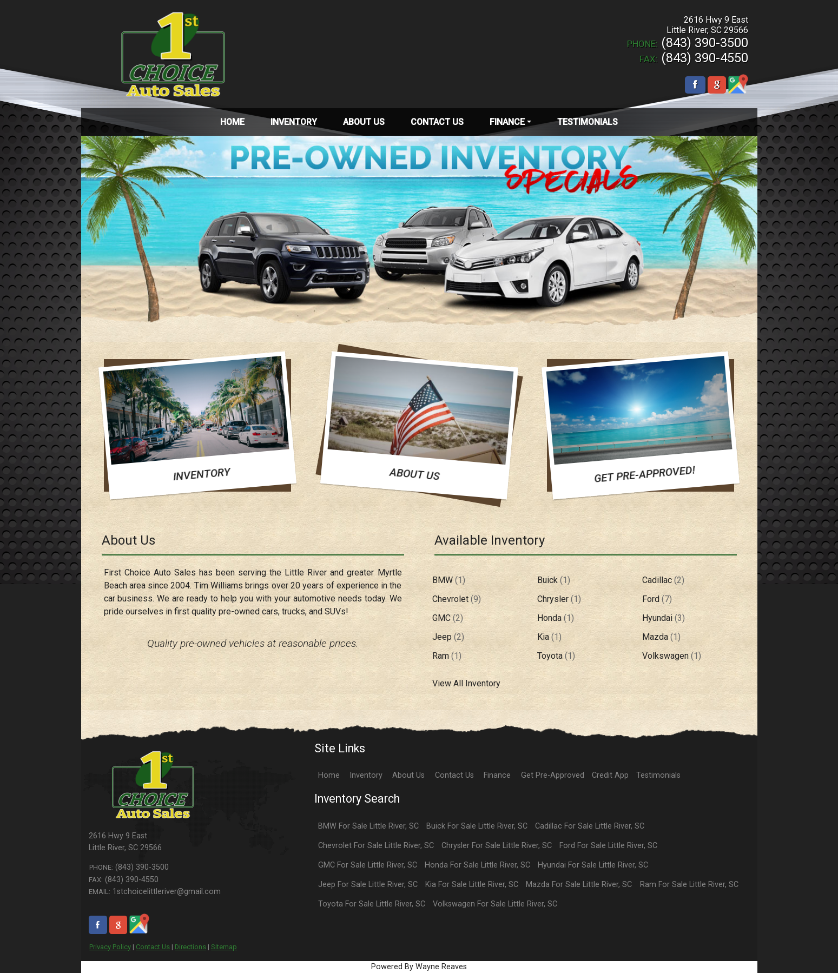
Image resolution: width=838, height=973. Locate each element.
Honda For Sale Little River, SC (477, 865)
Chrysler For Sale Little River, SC (496, 845)
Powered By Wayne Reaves (419, 966)
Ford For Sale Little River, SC (608, 845)
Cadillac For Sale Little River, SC (589, 826)
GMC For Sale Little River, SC (367, 865)
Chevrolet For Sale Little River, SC (376, 845)
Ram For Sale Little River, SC (689, 884)
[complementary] (805, 940)
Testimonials (658, 775)
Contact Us (153, 947)
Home (329, 775)
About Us (408, 775)
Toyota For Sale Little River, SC (371, 904)
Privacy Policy (110, 947)
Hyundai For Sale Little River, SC (593, 865)
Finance (497, 775)
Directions (190, 947)
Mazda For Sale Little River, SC (579, 884)
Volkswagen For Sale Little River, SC (495, 904)
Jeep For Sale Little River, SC (368, 884)
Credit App (610, 775)
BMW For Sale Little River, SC (368, 826)
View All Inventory (466, 683)
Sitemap (224, 947)
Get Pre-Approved (552, 775)
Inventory (365, 775)
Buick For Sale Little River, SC (476, 826)
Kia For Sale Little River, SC (471, 884)
